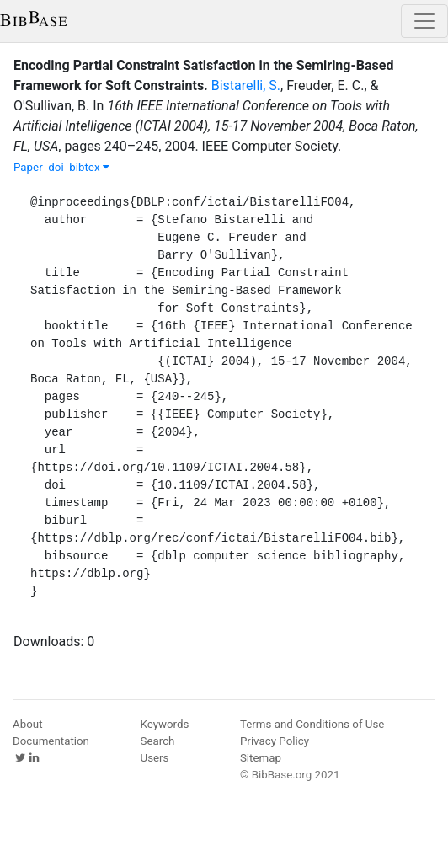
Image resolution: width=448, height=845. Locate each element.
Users (155, 757)
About (28, 724)
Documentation (51, 741)
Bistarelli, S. (245, 86)
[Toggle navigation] (424, 21)
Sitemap (260, 757)
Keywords (165, 724)
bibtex (89, 167)
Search (158, 741)
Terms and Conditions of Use (312, 724)
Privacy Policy (274, 741)
